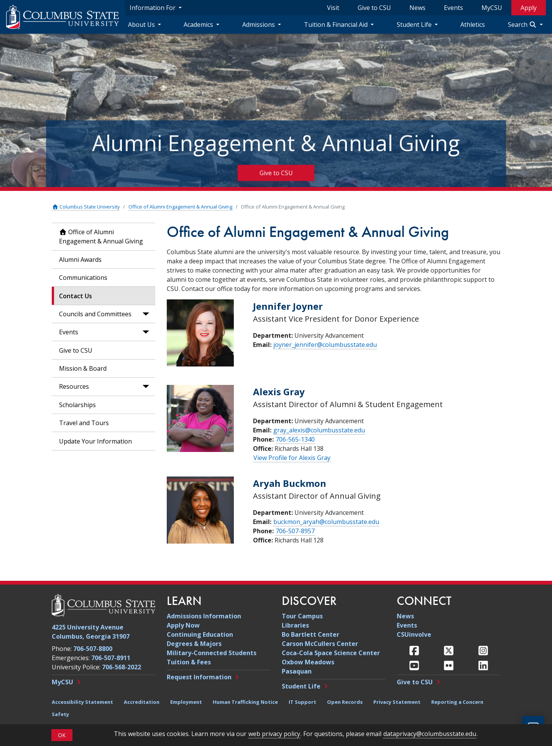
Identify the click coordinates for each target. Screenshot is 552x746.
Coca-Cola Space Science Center (331, 653)
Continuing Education (200, 634)
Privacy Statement (397, 701)
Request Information (199, 677)
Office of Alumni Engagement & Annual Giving (180, 206)
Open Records (345, 701)
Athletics (472, 24)
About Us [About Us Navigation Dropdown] (142, 24)
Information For (153, 7)
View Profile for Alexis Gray (291, 458)
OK (62, 735)
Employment (186, 701)
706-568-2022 (121, 667)
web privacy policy (274, 734)
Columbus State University (86, 206)
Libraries (295, 625)
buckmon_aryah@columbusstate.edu (326, 522)
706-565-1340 (295, 439)
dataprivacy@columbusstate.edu (429, 734)
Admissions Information (204, 616)
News (417, 7)
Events (453, 7)
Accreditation (141, 701)
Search (523, 24)
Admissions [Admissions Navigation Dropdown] (259, 24)
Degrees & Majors (194, 643)
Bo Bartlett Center (310, 634)
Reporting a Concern (457, 701)
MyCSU (491, 7)
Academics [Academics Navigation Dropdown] (199, 24)
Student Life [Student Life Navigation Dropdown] (415, 24)
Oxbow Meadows (308, 662)
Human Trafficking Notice (245, 701)
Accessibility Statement (82, 701)
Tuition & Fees (189, 662)
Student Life (301, 686)
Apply (529, 7)
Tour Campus (302, 616)
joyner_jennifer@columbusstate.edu (325, 344)
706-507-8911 (110, 658)
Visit (333, 7)
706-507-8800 (92, 648)
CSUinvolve (414, 634)
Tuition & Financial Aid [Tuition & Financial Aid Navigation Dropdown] (336, 24)
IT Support (302, 701)
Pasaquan (297, 671)
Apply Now (183, 625)
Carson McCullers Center (320, 643)
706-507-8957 (295, 531)
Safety (60, 714)
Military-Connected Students (211, 653)
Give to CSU (374, 7)
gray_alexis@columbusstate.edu (319, 430)
